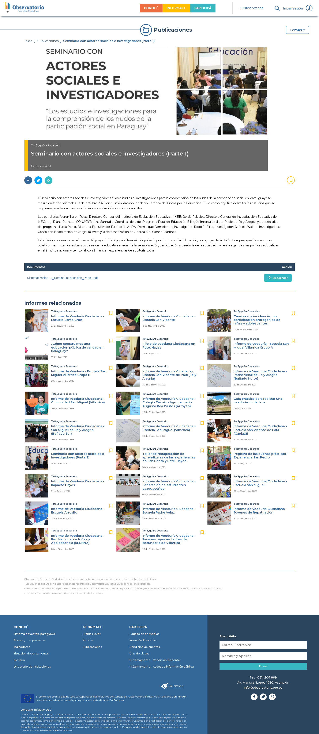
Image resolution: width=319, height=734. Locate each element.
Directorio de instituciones (32, 666)
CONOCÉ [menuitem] (151, 8)
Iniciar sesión (293, 8)
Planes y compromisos (29, 640)
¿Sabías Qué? (91, 633)
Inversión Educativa (143, 640)
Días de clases (139, 653)
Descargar (278, 278)
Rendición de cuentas (144, 647)
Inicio (28, 41)
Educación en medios (144, 633)
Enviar (263, 666)
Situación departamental (31, 653)
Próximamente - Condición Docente (154, 660)
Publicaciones (48, 41)
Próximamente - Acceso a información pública (161, 666)
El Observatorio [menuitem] (251, 8)
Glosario (19, 660)
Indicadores (22, 647)
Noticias (88, 640)
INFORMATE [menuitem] (176, 8)
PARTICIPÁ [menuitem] (202, 8)
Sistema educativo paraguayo (34, 633)
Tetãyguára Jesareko (45, 145)
